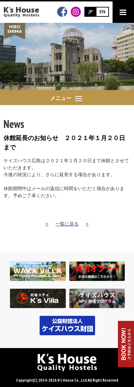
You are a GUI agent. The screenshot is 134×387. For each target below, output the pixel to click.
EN (102, 11)
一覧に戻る (67, 224)
